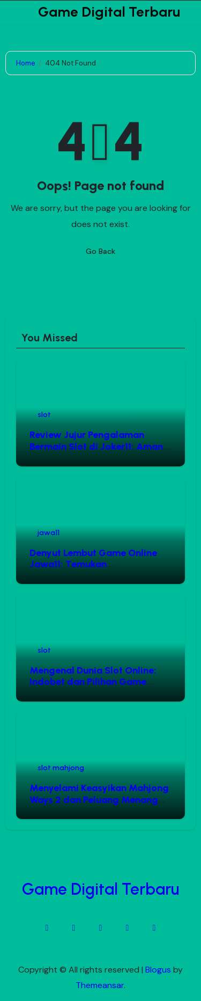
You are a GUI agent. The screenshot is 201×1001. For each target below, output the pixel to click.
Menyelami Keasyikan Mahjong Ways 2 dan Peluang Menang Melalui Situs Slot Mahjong (99, 799)
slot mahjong (61, 767)
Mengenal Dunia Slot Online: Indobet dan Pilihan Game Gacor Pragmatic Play (93, 681)
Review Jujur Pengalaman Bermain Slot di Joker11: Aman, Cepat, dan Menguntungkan (97, 446)
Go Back (100, 251)
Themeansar (100, 985)
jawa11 (48, 532)
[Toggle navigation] (14, 12)
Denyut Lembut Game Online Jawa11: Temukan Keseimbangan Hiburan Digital (97, 564)
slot (44, 414)
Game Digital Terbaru (109, 11)
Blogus (158, 969)
